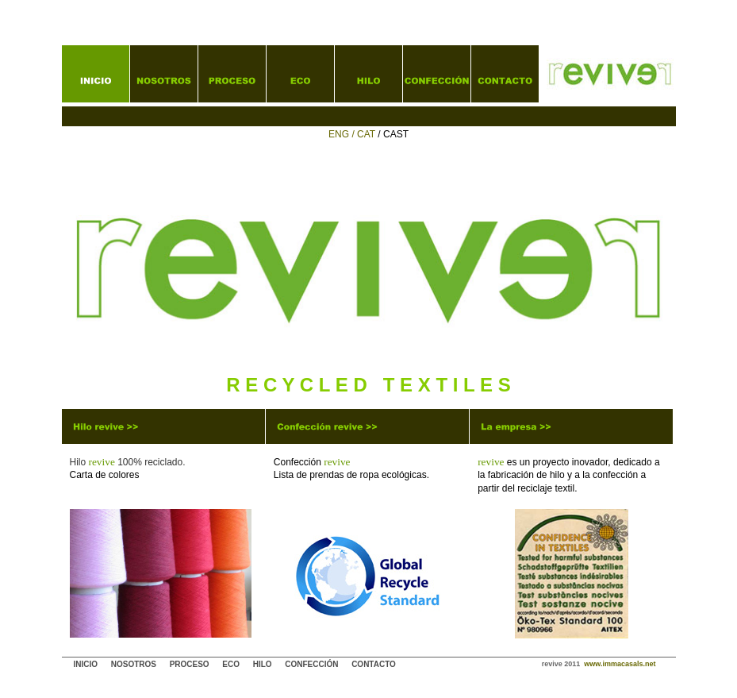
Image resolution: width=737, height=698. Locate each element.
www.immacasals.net (619, 664)
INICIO (86, 664)
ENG (338, 134)
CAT (367, 134)
